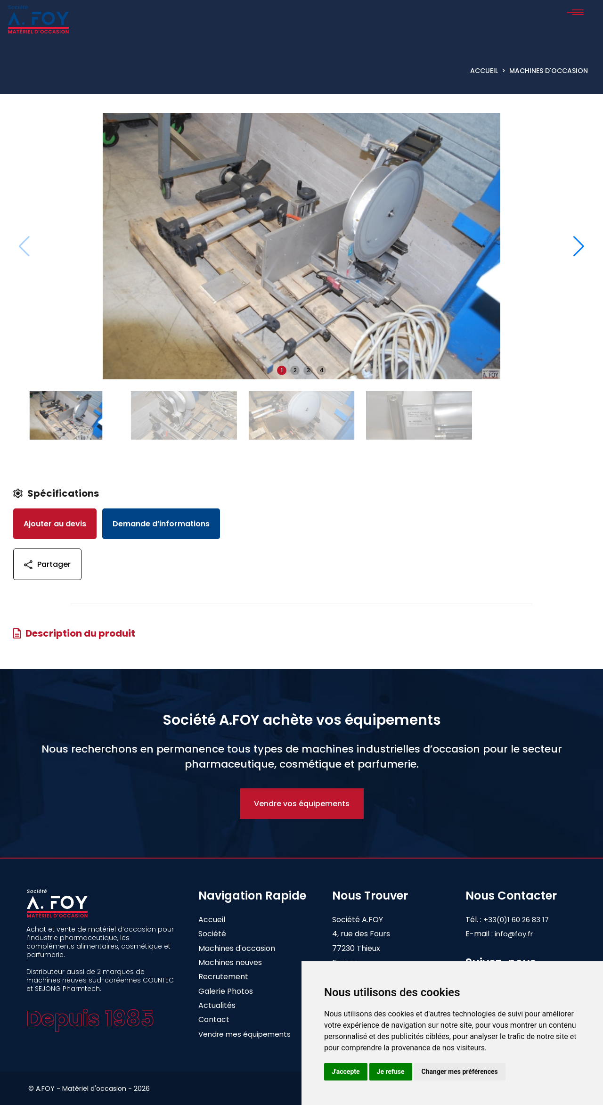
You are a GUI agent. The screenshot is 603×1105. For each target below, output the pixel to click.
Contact (213, 1019)
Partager (47, 564)
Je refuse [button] (391, 1071)
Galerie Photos (225, 991)
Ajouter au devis (55, 523)
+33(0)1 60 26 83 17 (523, 920)
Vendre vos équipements (302, 803)
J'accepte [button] (346, 1071)
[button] (578, 246)
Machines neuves (230, 962)
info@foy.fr (514, 934)
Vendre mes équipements (244, 1034)
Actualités (217, 1005)
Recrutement (223, 976)
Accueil (484, 70)
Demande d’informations (161, 523)
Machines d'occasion (548, 70)
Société (212, 933)
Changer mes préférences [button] (460, 1071)
